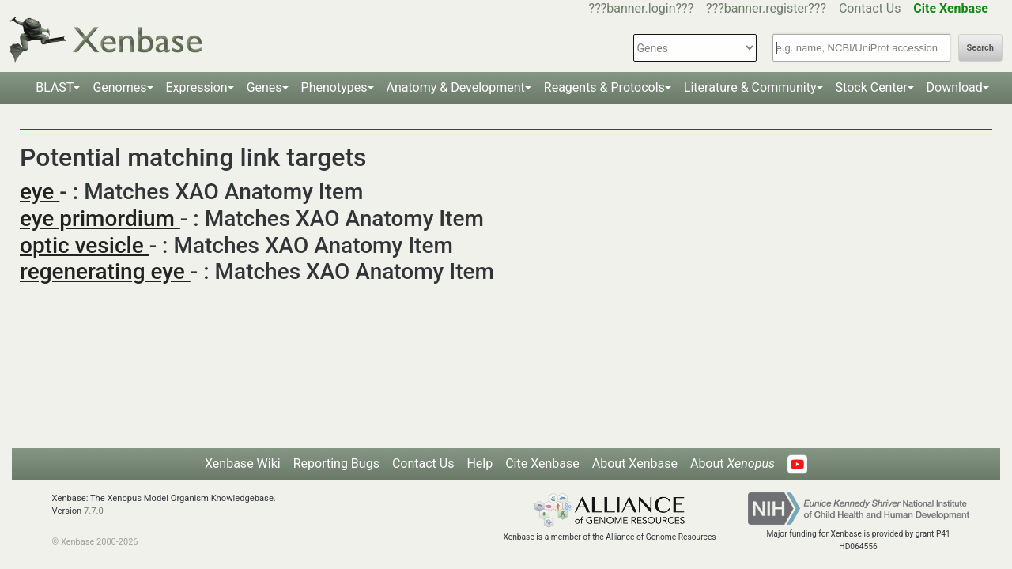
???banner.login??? (641, 8)
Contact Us (870, 8)
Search (980, 48)
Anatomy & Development (456, 87)
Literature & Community (750, 87)
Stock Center (872, 87)
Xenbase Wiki (243, 463)
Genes (264, 87)
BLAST (55, 87)
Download (955, 87)
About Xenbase (635, 463)
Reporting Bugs (336, 463)
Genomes (119, 87)
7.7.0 (94, 511)
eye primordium (100, 218)
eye (39, 192)
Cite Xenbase (542, 463)
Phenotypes (334, 87)
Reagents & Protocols (604, 87)
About (732, 463)
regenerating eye (105, 271)
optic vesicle (84, 245)
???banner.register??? (766, 8)
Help (479, 463)
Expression (197, 87)
